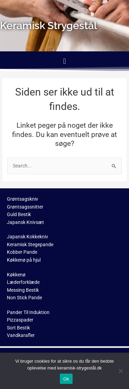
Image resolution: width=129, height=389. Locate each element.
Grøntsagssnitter (25, 207)
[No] (120, 370)
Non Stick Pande (24, 297)
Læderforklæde (23, 282)
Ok (66, 378)
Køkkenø (16, 274)
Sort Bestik (18, 327)
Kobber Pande (22, 252)
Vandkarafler (21, 335)
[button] (64, 61)
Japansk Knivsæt (25, 222)
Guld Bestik (19, 214)
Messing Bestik (23, 290)
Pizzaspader (20, 320)
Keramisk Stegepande (30, 244)
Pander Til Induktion (28, 312)
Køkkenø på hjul (24, 260)
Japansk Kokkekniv (27, 236)
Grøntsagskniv (22, 199)
